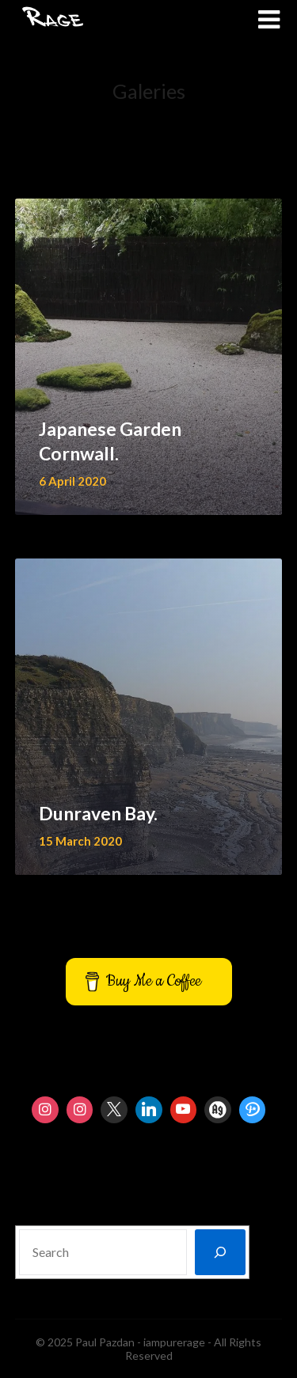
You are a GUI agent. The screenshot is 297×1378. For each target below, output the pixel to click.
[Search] (220, 1252)
